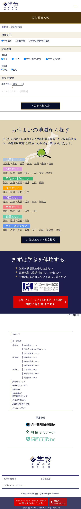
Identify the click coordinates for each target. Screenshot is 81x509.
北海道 (6, 163)
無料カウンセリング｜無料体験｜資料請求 (40, 302)
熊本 (27, 230)
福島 (51, 163)
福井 (27, 182)
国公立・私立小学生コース (35, 349)
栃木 (12, 173)
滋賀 (5, 201)
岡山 (19, 211)
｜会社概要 (45, 479)
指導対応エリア (19, 382)
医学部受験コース (31, 373)
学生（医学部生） (33, 59)
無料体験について (19, 396)
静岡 (12, 192)
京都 (12, 201)
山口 (34, 211)
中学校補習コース (31, 365)
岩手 (22, 163)
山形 (43, 163)
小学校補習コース (31, 353)
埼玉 (27, 173)
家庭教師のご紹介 (19, 385)
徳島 (5, 220)
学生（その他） (54, 59)
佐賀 (12, 230)
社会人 (16, 59)
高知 (27, 220)
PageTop (74, 315)
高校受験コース (30, 357)
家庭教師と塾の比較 (20, 404)
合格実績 (16, 389)
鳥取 (5, 211)
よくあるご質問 (19, 408)
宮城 (29, 163)
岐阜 (5, 192)
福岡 (5, 230)
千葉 (34, 173)
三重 (27, 192)
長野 (41, 182)
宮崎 (41, 230)
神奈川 (49, 173)
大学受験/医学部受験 (39, 41)
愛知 (19, 192)
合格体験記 (17, 393)
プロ (4, 59)
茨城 (5, 173)
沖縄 (58, 230)
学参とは (16, 334)
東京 (41, 173)
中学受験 (6, 41)
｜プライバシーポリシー (13, 485)
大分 (34, 230)
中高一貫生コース (31, 361)
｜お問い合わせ (9, 479)
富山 (12, 182)
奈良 (34, 201)
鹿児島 (49, 230)
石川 (19, 182)
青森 (14, 163)
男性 (4, 70)
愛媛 (19, 220)
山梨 (34, 182)
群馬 (19, 173)
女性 (14, 70)
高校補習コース (30, 377)
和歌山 (42, 201)
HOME (5, 27)
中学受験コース (30, 345)
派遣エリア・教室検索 (40, 239)
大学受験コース (30, 369)
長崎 (19, 230)
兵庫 (27, 201)
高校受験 (20, 41)
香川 (12, 220)
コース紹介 (17, 341)
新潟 (5, 182)
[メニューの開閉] (76, 6)
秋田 (36, 163)
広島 (27, 211)
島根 (12, 211)
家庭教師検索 (40, 105)
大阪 (19, 201)
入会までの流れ (19, 400)
